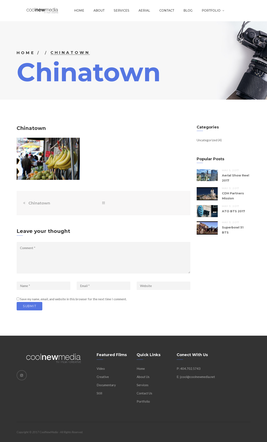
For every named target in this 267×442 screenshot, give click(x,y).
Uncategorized (207, 140)
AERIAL (144, 10)
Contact (166, 10)
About (98, 10)
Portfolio (143, 401)
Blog (187, 10)
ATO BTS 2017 (233, 211)
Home (79, 10)
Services (121, 10)
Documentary (106, 385)
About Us (143, 377)
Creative (103, 377)
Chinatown (39, 203)
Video (101, 368)
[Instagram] (22, 375)
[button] (48, 159)
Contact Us (144, 393)
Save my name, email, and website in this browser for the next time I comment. (73, 299)
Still (99, 393)
